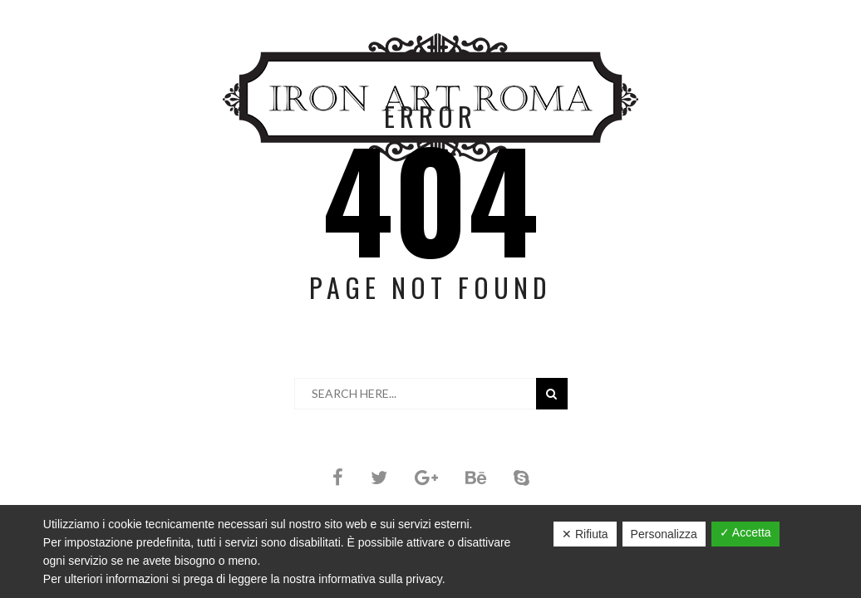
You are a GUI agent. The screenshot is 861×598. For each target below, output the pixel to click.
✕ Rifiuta (585, 534)
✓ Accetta (745, 532)
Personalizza (664, 534)
